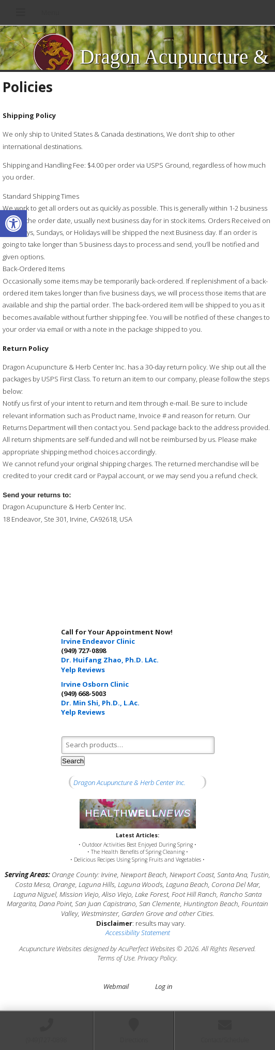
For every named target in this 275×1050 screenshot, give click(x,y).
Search (73, 761)
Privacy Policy (157, 958)
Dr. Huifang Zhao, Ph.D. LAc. (110, 659)
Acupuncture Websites (50, 948)
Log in (163, 986)
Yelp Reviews (83, 669)
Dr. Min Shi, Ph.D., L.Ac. (100, 702)
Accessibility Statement (137, 932)
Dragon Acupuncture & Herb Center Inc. (129, 782)
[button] (13, 223)
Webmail (116, 986)
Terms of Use (115, 958)
